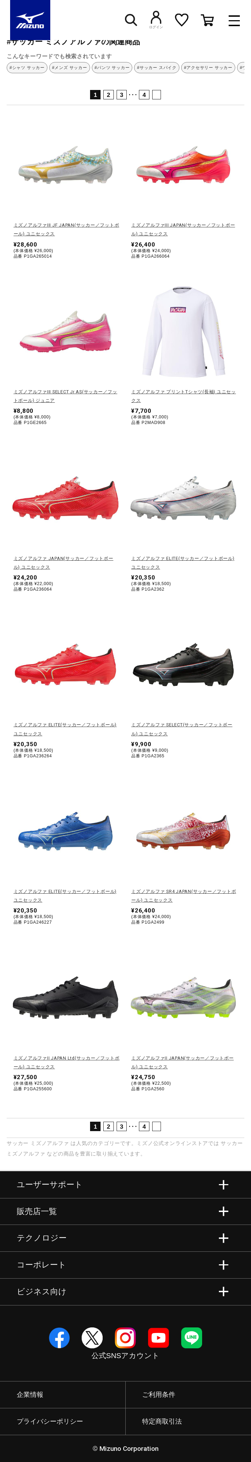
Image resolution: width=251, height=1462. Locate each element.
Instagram (125, 1337)
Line (191, 1337)
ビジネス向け (42, 1291)
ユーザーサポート (50, 1184)
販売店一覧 (37, 1211)
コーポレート (41, 1265)
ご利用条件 (158, 1394)
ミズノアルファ (49, 1143)
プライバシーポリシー (50, 1421)
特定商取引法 (162, 1421)
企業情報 (30, 1394)
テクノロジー (42, 1237)
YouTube (158, 1337)
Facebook (59, 1337)
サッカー (18, 1143)
